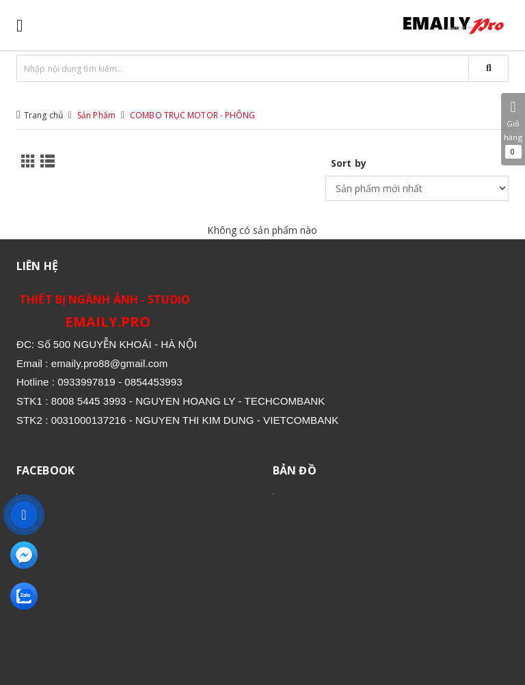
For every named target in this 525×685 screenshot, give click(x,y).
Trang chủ (43, 115)
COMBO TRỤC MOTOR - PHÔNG (192, 115)
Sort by (348, 163)
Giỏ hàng (513, 129)
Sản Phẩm (96, 115)
